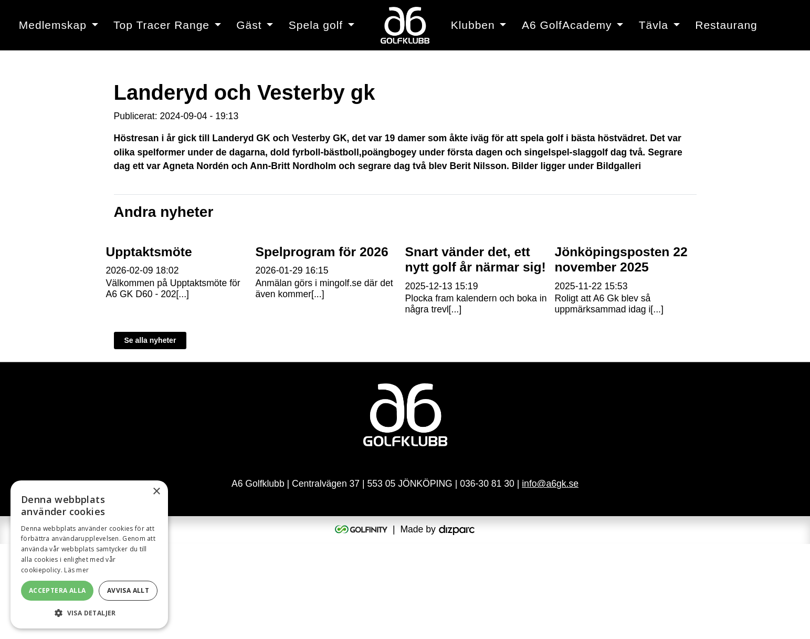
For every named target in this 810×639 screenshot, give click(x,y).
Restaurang (726, 25)
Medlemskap (53, 25)
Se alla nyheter (150, 436)
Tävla (653, 25)
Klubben (473, 25)
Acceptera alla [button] (57, 590)
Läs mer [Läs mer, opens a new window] (76, 569)
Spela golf (316, 25)
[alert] (89, 554)
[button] (89, 612)
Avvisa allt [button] (128, 590)
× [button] (156, 492)
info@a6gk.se (550, 579)
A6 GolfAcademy (567, 25)
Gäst (248, 25)
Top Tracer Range (161, 25)
